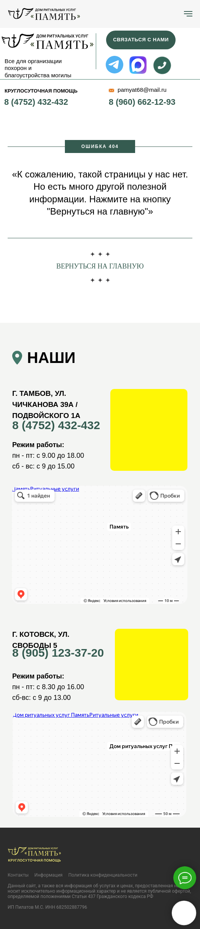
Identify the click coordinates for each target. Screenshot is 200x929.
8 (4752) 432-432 (36, 102)
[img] (47, 41)
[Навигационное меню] (188, 13)
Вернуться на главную (100, 266)
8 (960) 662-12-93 (142, 102)
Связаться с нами (141, 39)
